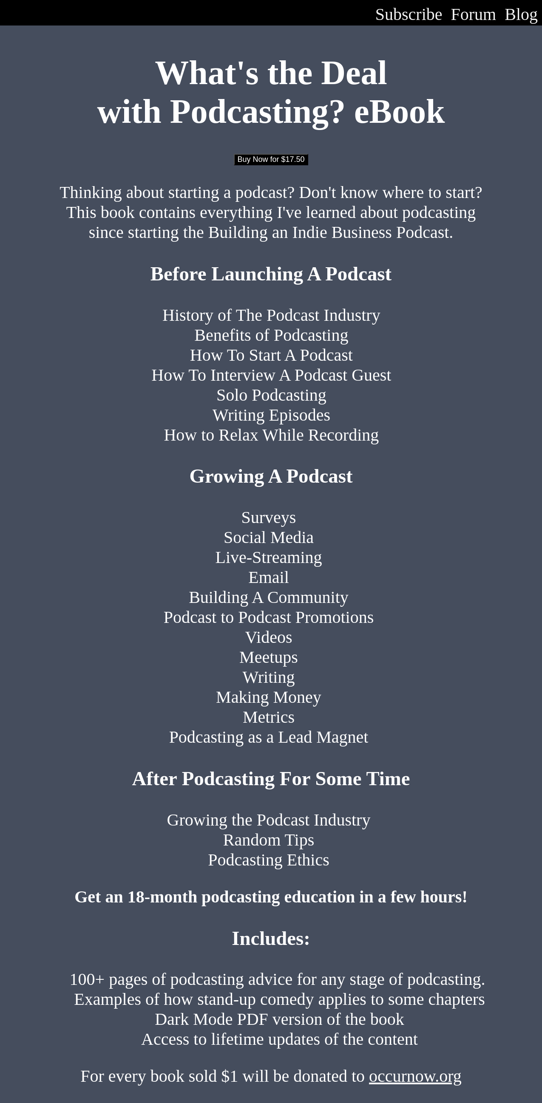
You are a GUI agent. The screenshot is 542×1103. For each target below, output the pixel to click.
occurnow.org (415, 1076)
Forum (474, 14)
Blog (521, 14)
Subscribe (409, 14)
